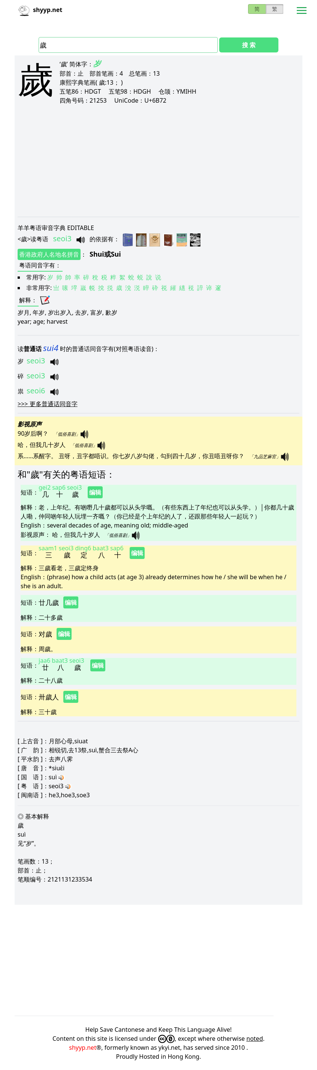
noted (255, 1038)
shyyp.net (82, 1047)
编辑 (95, 492)
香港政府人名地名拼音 (49, 254)
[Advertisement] (158, 160)
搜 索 (249, 45)
